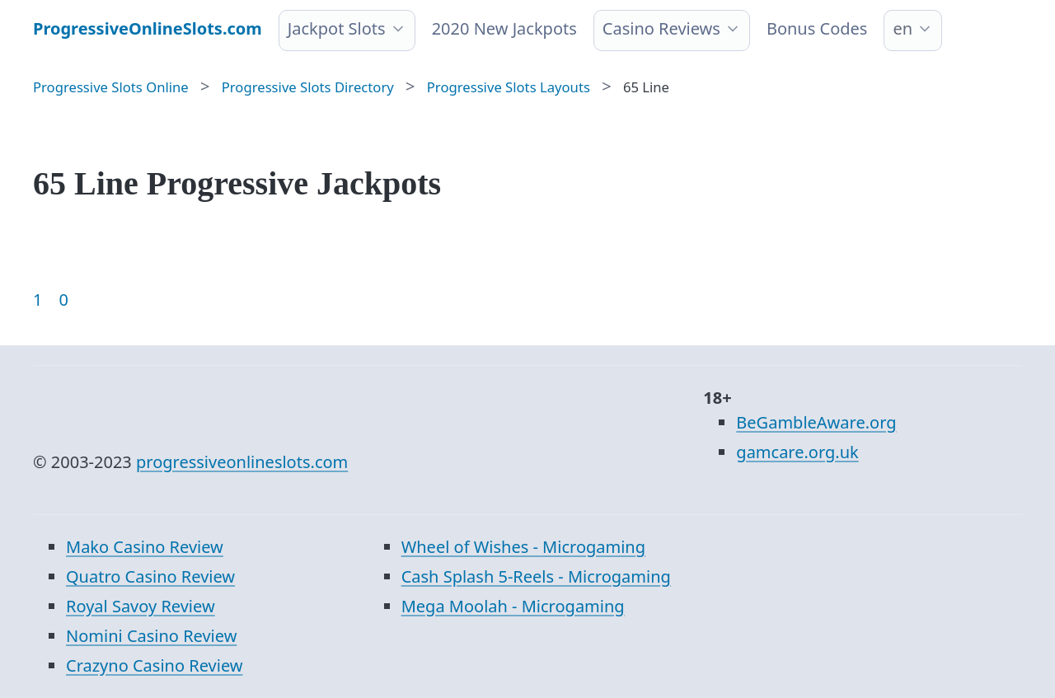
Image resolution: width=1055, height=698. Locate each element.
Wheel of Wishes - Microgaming (523, 547)
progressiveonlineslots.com (242, 462)
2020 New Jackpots (504, 28)
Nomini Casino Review (151, 636)
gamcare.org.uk (797, 452)
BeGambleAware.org (816, 422)
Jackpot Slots (337, 28)
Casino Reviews (661, 28)
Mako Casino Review (144, 547)
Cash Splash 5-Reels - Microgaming (536, 576)
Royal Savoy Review (140, 606)
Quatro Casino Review (150, 576)
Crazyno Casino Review (154, 665)
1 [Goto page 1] (37, 299)
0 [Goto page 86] (63, 299)
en (902, 28)
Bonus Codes (817, 28)
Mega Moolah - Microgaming (513, 606)
